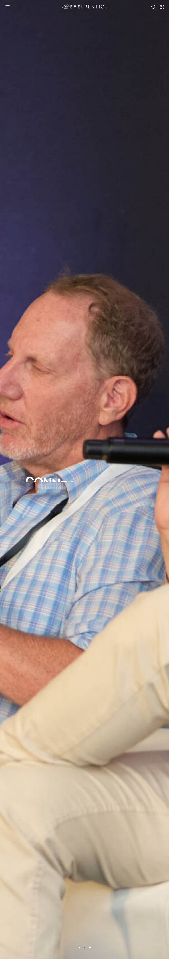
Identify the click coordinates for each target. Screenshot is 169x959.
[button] (7, 6)
